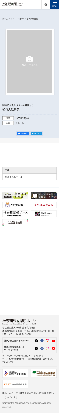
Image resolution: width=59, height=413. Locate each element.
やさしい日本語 (7, 362)
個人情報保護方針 (34, 359)
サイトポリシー (39, 356)
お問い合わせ (48, 359)
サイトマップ (7, 356)
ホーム (5, 19)
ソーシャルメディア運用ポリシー (14, 359)
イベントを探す (17, 19)
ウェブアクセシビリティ (22, 356)
